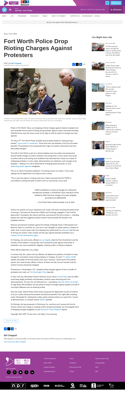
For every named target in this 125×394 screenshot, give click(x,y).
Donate (118, 5)
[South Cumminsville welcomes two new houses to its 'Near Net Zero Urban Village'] (98, 166)
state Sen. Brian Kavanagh (67, 286)
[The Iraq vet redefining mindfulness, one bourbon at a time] (98, 215)
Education (108, 107)
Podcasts (34, 20)
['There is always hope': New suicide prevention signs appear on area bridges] (98, 92)
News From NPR (10, 38)
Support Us (75, 20)
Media (107, 180)
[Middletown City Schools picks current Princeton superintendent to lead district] (98, 111)
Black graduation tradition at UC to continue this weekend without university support (113, 134)
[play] (4, 14)
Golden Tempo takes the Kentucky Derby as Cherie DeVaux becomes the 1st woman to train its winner (113, 75)
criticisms (65, 234)
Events (71, 363)
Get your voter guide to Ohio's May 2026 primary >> (62, 27)
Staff (96, 376)
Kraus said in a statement (28, 147)
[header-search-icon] (108, 5)
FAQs (97, 371)
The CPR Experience (50, 363)
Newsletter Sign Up (49, 376)
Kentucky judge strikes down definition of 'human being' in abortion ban (113, 152)
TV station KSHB (69, 261)
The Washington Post (38, 276)
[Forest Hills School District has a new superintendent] (98, 200)
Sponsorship (87, 20)
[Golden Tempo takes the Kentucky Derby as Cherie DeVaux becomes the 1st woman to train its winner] (98, 70)
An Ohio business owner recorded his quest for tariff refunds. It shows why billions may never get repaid (113, 55)
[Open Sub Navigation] (7, 20)
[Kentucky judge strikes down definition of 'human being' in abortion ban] (98, 149)
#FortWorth (56, 197)
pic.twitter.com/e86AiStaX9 (55, 202)
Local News (108, 88)
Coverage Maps (100, 367)
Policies (71, 376)
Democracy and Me (75, 371)
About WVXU (48, 367)
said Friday (63, 281)
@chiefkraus (45, 194)
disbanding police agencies (21, 170)
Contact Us (72, 367)
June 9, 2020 (69, 206)
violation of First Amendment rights (24, 239)
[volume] (10, 14)
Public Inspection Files (102, 363)
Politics (107, 146)
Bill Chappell (16, 68)
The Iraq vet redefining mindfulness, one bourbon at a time (113, 217)
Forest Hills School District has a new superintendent (112, 202)
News (4, 20)
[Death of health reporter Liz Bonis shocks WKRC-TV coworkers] (98, 183)
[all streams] (116, 14)
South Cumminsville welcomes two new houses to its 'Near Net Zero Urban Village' (113, 169)
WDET (42, 304)
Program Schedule (49, 371)
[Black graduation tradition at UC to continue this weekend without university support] (98, 130)
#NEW (37, 194)
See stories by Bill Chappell (15, 346)
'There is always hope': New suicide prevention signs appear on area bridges (113, 95)
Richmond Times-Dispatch (51, 314)
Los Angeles (46, 244)
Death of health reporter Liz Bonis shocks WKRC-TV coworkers (111, 186)
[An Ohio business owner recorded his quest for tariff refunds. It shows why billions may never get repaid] (98, 51)
